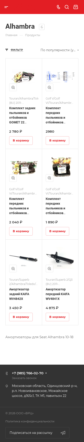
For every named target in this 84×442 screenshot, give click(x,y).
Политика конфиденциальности (29, 421)
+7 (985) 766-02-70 (27, 373)
